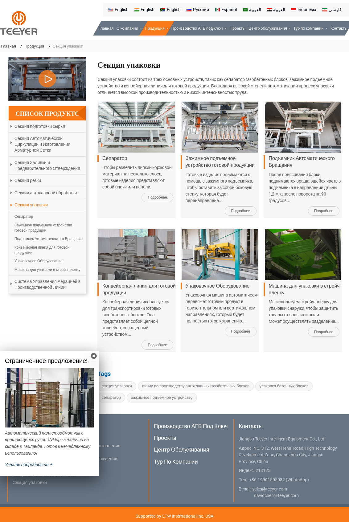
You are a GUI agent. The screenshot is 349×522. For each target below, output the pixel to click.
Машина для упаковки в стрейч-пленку (305, 289)
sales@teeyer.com (269, 489)
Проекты (237, 28)
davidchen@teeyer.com (276, 495)
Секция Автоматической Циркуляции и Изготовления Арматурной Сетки (42, 144)
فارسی (332, 9)
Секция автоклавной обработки (45, 192)
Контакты (339, 28)
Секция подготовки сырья (39, 126)
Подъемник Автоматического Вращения (302, 161)
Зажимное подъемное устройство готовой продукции (220, 161)
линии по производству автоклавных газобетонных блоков (195, 386)
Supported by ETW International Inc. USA (174, 516)
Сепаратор (114, 158)
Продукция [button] (155, 28)
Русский (198, 9)
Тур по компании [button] (309, 28)
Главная (106, 28)
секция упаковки (117, 386)
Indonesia (303, 9)
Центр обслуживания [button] (268, 28)
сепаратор (111, 397)
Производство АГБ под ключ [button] (197, 28)
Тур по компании (176, 461)
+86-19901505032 (267, 479)
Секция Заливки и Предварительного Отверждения (47, 165)
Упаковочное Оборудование (218, 286)
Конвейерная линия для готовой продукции (139, 289)
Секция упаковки (31, 204)
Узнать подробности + (28, 464)
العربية (252, 9)
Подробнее (157, 197)
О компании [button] (128, 28)
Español (226, 9)
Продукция (34, 46)
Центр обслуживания (181, 449)
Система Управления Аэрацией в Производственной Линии (47, 284)
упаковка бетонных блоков (284, 386)
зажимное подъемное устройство (162, 397)
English (118, 9)
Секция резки (27, 180)
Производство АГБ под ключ (191, 426)
